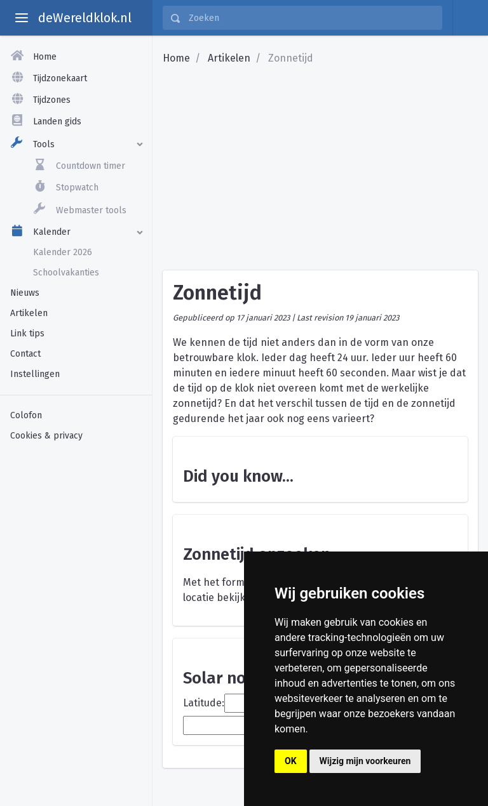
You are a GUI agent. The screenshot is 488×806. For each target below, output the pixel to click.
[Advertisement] (76, 522)
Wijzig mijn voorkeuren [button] (365, 761)
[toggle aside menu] (21, 17)
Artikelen (229, 58)
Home (176, 58)
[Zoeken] (311, 17)
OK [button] (291, 761)
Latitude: (203, 703)
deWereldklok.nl (85, 17)
